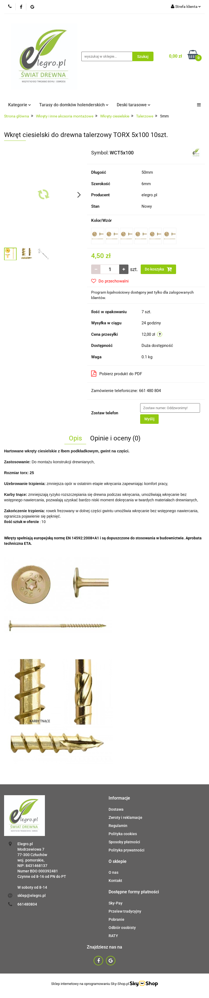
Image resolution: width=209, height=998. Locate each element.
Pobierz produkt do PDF (116, 374)
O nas (113, 872)
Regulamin (118, 825)
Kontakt (115, 880)
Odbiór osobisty (122, 927)
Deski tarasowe (133, 104)
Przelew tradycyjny (125, 911)
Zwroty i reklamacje (125, 817)
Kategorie (19, 104)
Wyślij (149, 419)
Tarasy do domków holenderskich (74, 104)
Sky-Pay (115, 903)
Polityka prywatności (127, 850)
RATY (113, 936)
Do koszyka (158, 269)
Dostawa (116, 809)
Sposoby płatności (124, 842)
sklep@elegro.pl (31, 895)
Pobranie (116, 919)
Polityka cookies (123, 834)
